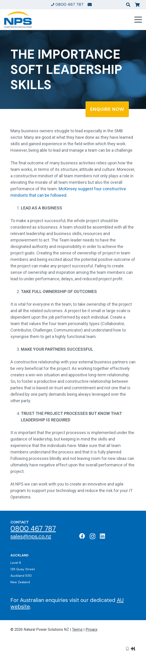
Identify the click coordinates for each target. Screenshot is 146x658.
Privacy (92, 629)
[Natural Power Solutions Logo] (18, 20)
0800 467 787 (33, 528)
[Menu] (138, 19)
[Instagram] (92, 536)
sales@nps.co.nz (30, 536)
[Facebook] (82, 536)
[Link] (90, 4)
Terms (77, 629)
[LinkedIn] (102, 536)
